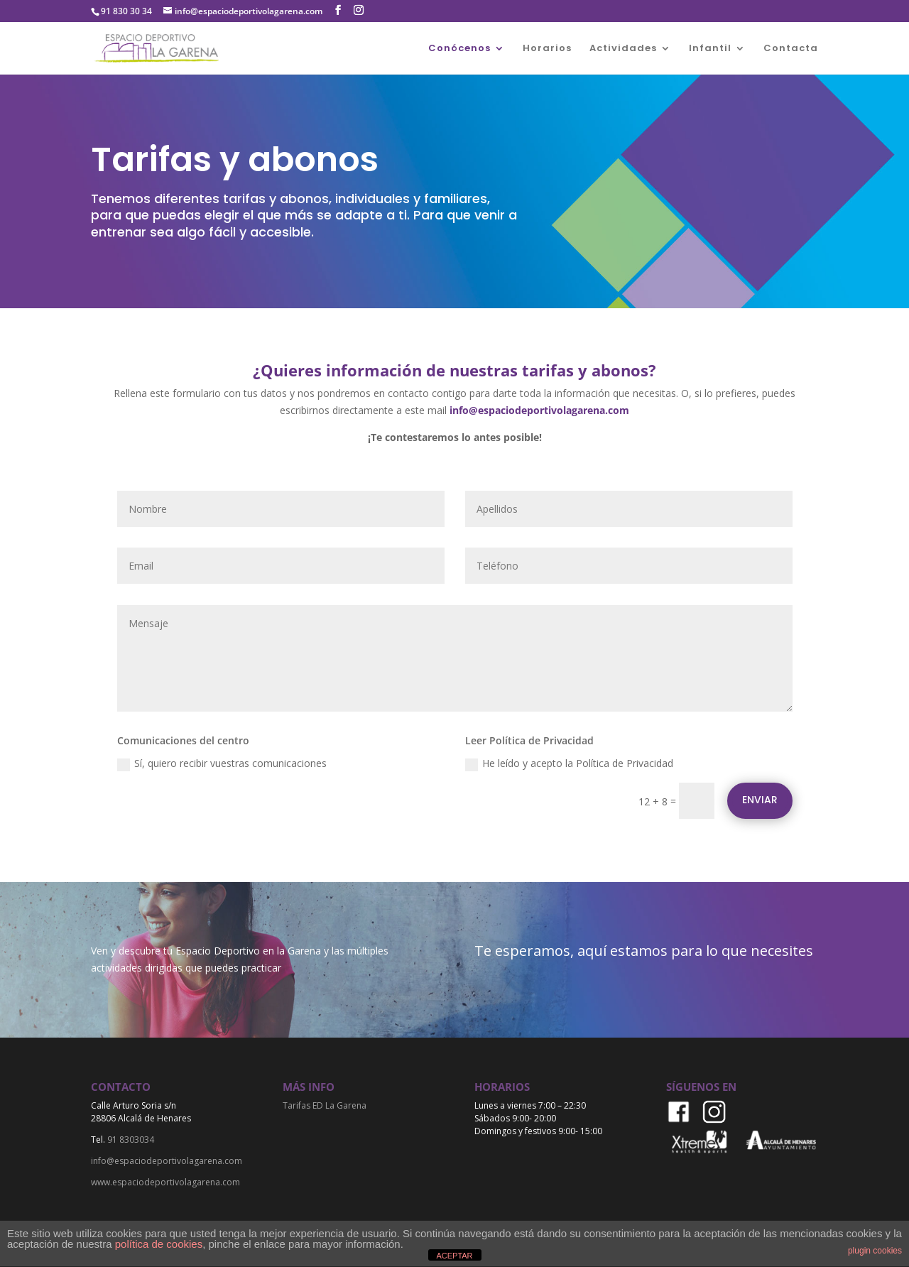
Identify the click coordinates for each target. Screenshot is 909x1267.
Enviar (760, 800)
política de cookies (158, 1244)
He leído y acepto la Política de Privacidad (569, 763)
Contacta (790, 49)
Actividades (623, 49)
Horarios (547, 49)
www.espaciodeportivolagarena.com (165, 1182)
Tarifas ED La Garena (324, 1105)
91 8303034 (130, 1139)
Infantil (710, 49)
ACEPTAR (454, 1255)
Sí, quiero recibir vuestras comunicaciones (222, 763)
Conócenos (459, 49)
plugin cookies (875, 1251)
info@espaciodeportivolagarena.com (539, 410)
